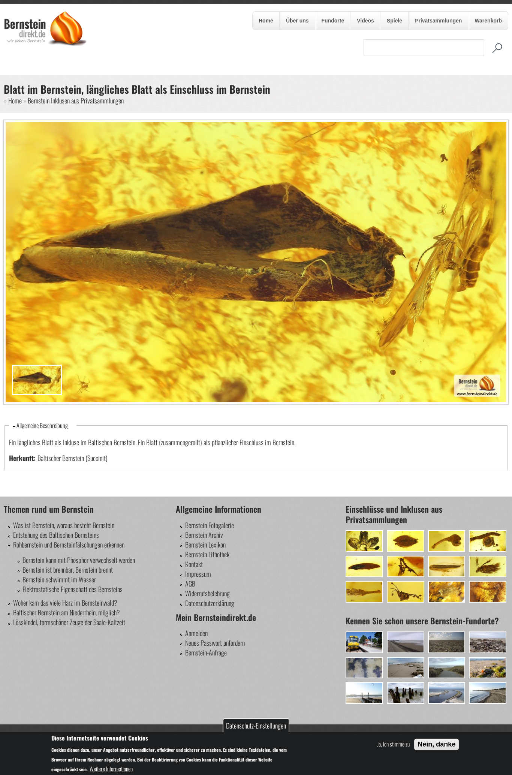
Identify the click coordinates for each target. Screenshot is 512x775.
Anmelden (196, 633)
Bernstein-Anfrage (206, 652)
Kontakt (194, 564)
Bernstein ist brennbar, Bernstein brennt (67, 570)
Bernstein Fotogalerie (209, 525)
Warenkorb (488, 21)
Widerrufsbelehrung (207, 593)
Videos (365, 21)
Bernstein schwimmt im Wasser (59, 579)
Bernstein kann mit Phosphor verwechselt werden (78, 560)
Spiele (394, 21)
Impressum (198, 574)
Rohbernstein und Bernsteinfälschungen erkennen (68, 544)
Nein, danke (436, 744)
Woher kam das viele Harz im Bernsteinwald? (65, 602)
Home (266, 21)
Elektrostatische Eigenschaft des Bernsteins (72, 589)
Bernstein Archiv (204, 535)
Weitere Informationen (111, 769)
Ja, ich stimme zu (393, 744)
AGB (190, 583)
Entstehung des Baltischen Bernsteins (56, 535)
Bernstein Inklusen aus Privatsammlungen (76, 100)
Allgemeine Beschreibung (42, 425)
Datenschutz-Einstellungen (256, 725)
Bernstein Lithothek (207, 554)
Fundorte (333, 21)
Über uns (297, 21)
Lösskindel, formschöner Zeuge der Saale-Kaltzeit (69, 622)
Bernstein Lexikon (205, 544)
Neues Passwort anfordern (215, 643)
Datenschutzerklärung (209, 603)
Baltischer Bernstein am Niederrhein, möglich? (66, 612)
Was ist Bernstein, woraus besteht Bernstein (63, 525)
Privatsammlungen (438, 21)
